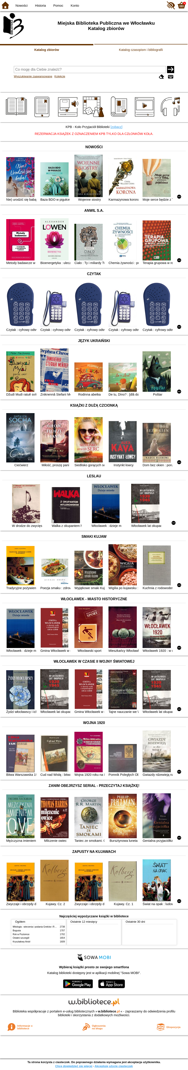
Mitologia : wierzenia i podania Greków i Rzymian (37, 927)
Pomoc (58, 5)
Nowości (22, 5)
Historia (40, 5)
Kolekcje (59, 76)
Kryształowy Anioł (21, 941)
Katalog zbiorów (46, 50)
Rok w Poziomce (21, 934)
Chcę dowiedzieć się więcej (73, 1066)
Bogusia (17, 930)
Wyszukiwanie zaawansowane (33, 76)
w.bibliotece (109, 1011)
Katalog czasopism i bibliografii (141, 50)
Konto (75, 5)
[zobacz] (116, 127)
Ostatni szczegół (21, 938)
